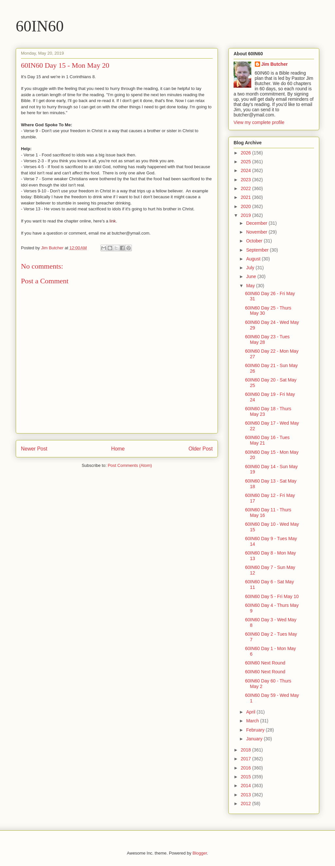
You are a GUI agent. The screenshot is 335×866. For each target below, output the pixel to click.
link (113, 221)
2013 (246, 794)
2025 (246, 161)
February (256, 730)
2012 (246, 803)
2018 (246, 749)
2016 (246, 767)
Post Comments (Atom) (130, 465)
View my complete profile (259, 122)
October (255, 240)
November (257, 232)
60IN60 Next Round (265, 662)
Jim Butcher (274, 64)
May (251, 285)
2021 (246, 197)
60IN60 (40, 26)
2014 (246, 785)
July (251, 267)
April (251, 712)
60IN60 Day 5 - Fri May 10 (272, 596)
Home (118, 448)
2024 (246, 170)
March (253, 720)
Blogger (199, 853)
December (257, 223)
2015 (246, 776)
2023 (246, 179)
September (258, 250)
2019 (246, 215)
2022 (246, 188)
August (253, 258)
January (255, 738)
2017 (246, 758)
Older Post (200, 448)
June (251, 276)
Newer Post (34, 448)
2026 (246, 152)
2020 (246, 206)
